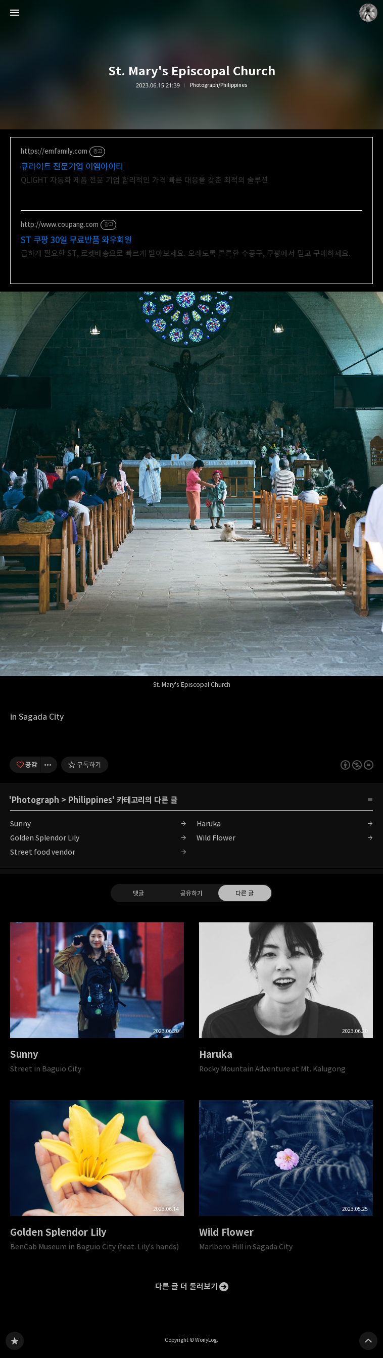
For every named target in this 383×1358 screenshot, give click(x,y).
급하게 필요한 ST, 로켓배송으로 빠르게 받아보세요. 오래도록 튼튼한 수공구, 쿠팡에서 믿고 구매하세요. (186, 253)
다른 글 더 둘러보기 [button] (186, 1286)
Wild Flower (216, 837)
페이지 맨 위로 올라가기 (368, 1341)
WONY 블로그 (15, 1341)
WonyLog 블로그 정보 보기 (368, 13)
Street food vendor (42, 852)
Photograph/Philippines (218, 85)
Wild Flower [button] (286, 1179)
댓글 (138, 892)
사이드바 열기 (15, 13)
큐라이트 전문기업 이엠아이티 (72, 166)
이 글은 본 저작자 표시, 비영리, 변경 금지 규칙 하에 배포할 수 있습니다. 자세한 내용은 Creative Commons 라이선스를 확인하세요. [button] (357, 764)
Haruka (209, 823)
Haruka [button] (286, 1001)
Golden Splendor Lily (44, 837)
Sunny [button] (97, 1001)
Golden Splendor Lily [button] (97, 1179)
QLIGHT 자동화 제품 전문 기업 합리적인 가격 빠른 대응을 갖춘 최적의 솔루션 (144, 180)
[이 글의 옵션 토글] (49, 765)
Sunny (20, 823)
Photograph (35, 800)
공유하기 (191, 892)
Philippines (90, 800)
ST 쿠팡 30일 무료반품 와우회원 (76, 240)
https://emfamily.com (54, 151)
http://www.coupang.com (60, 224)
